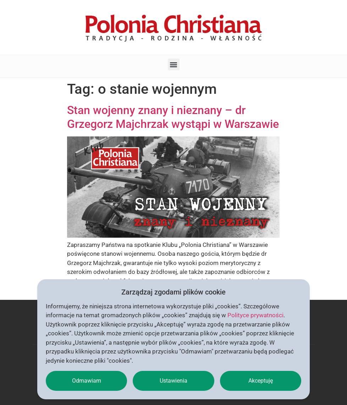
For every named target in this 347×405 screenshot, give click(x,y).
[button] (174, 64)
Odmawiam (86, 380)
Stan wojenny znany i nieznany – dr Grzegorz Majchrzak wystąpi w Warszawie (173, 116)
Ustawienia (173, 380)
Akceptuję (260, 380)
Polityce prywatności (255, 315)
